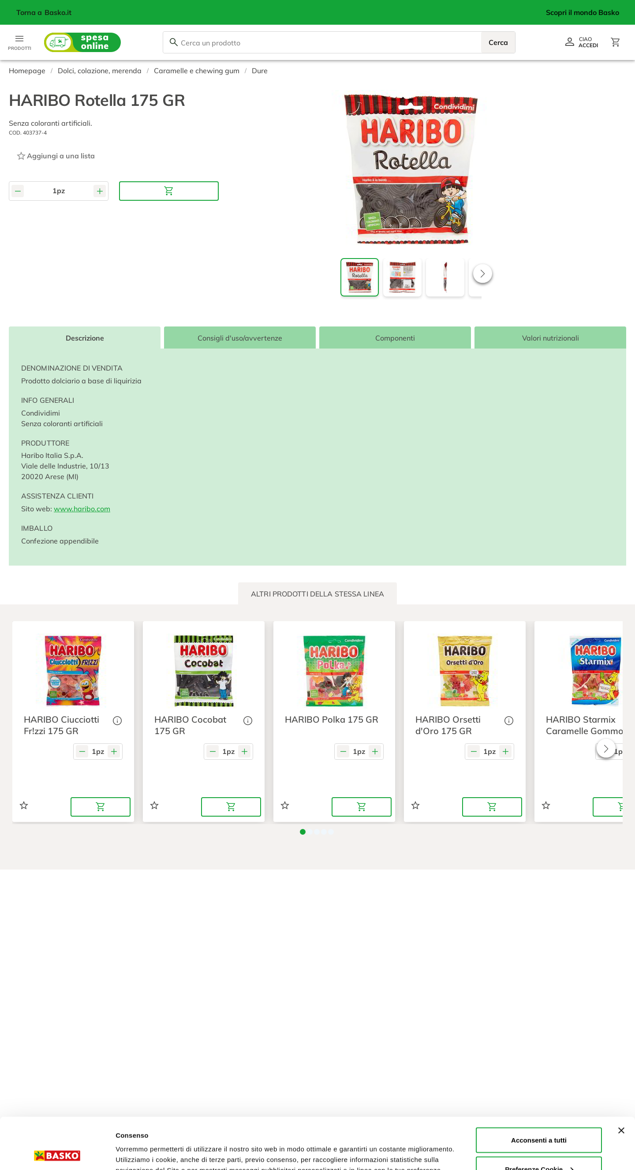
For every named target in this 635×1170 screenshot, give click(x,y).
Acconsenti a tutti (539, 1088)
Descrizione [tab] (85, 338)
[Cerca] (173, 42)
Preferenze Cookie (145, 1143)
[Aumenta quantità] (99, 191)
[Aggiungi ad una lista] (55, 156)
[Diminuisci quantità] (17, 191)
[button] (482, 273)
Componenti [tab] (395, 338)
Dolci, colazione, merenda (100, 70)
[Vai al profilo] (581, 42)
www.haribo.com (82, 508)
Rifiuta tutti (538, 1146)
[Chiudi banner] (621, 1079)
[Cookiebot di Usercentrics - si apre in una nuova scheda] (57, 1152)
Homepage (27, 70)
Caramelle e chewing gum (196, 70)
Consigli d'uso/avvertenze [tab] (240, 338)
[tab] (317, 593)
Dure (260, 70)
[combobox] (339, 42)
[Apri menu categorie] (19, 42)
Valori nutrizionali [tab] (550, 338)
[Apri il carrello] (615, 42)
